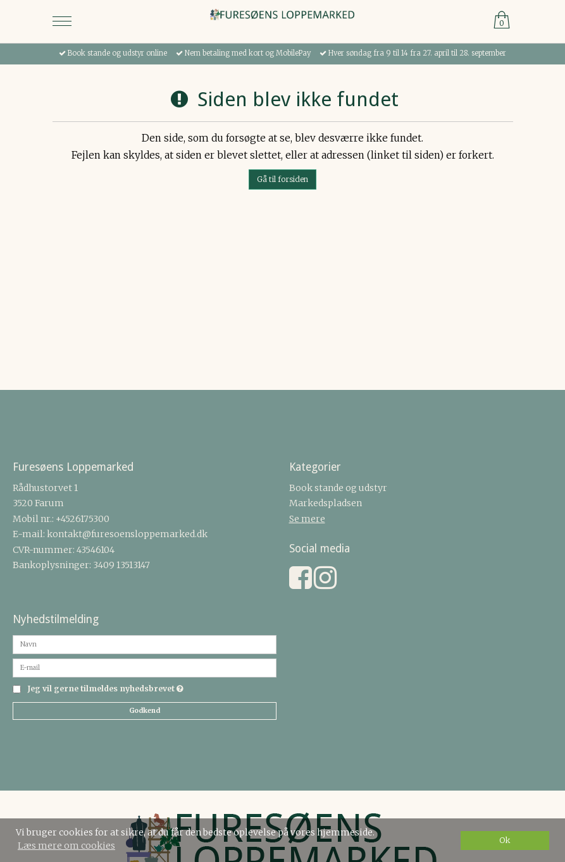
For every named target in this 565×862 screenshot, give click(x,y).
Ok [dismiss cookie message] (505, 840)
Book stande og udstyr (338, 488)
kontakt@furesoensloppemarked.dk (127, 534)
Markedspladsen (325, 503)
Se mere (307, 519)
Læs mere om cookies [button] (66, 845)
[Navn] (144, 643)
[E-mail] (144, 666)
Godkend (144, 711)
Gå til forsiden (282, 179)
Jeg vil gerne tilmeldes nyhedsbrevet (105, 689)
